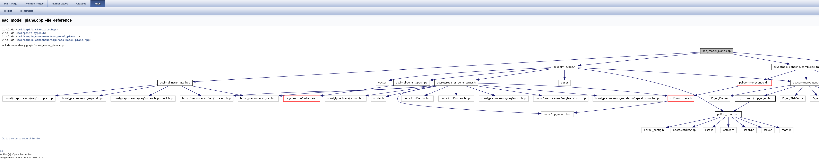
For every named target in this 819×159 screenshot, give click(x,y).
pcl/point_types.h (31, 33)
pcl (1, 150)
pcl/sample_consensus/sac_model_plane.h (48, 37)
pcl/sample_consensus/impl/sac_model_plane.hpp (53, 40)
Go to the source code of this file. (21, 138)
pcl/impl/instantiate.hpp (37, 30)
